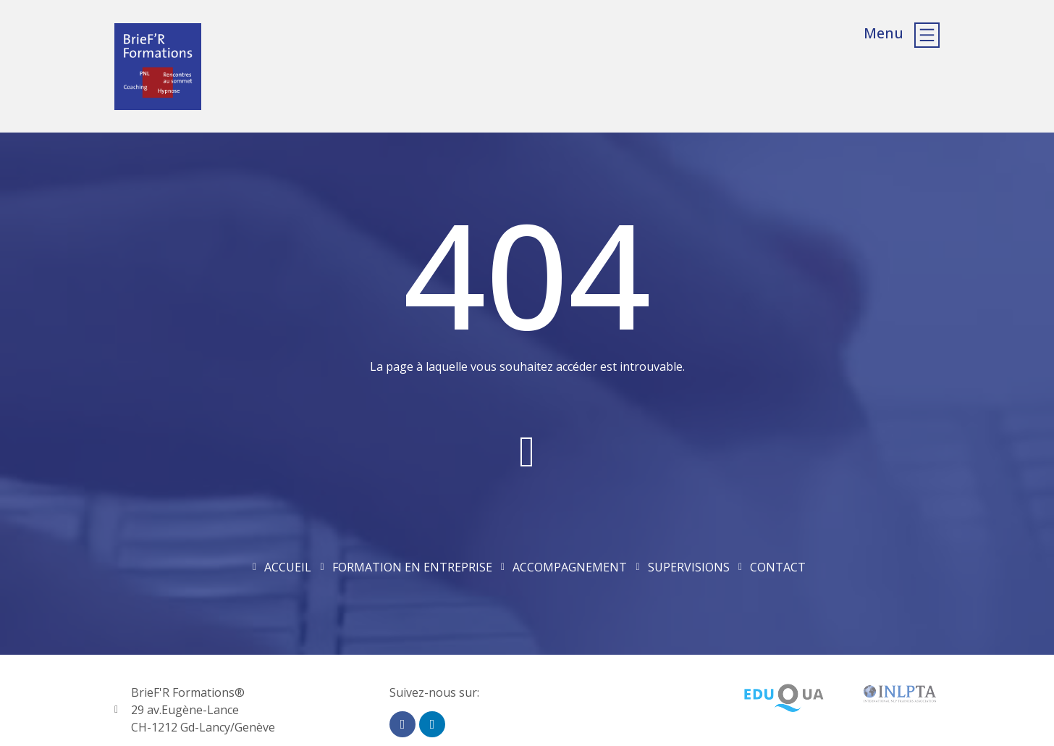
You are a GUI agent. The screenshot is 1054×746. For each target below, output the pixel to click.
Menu (883, 33)
